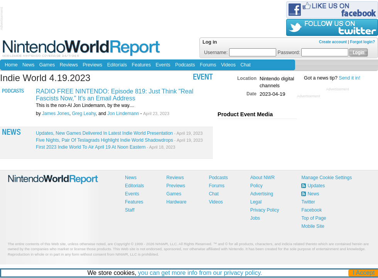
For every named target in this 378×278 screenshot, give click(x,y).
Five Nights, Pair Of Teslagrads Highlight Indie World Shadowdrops (119, 140)
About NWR (262, 177)
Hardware (176, 202)
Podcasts (185, 65)
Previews (92, 65)
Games (47, 65)
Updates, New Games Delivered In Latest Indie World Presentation (119, 133)
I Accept (364, 273)
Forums (208, 65)
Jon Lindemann (123, 113)
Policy (256, 185)
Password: (313, 52)
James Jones (55, 113)
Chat (245, 65)
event (203, 78)
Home (11, 65)
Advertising (261, 194)
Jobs (255, 218)
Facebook (311, 210)
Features (141, 65)
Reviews (69, 65)
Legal (256, 202)
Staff (129, 210)
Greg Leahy (84, 113)
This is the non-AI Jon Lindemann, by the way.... (85, 105)
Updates (316, 185)
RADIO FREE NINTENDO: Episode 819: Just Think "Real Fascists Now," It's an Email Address (114, 95)
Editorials (117, 65)
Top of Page (313, 218)
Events (162, 65)
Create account (333, 42)
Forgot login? (362, 42)
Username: (240, 52)
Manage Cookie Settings (326, 177)
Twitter (308, 202)
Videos (228, 65)
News (28, 65)
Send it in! (349, 78)
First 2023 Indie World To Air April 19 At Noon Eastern (105, 147)
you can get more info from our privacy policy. (200, 273)
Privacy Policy (264, 210)
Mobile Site (312, 226)
